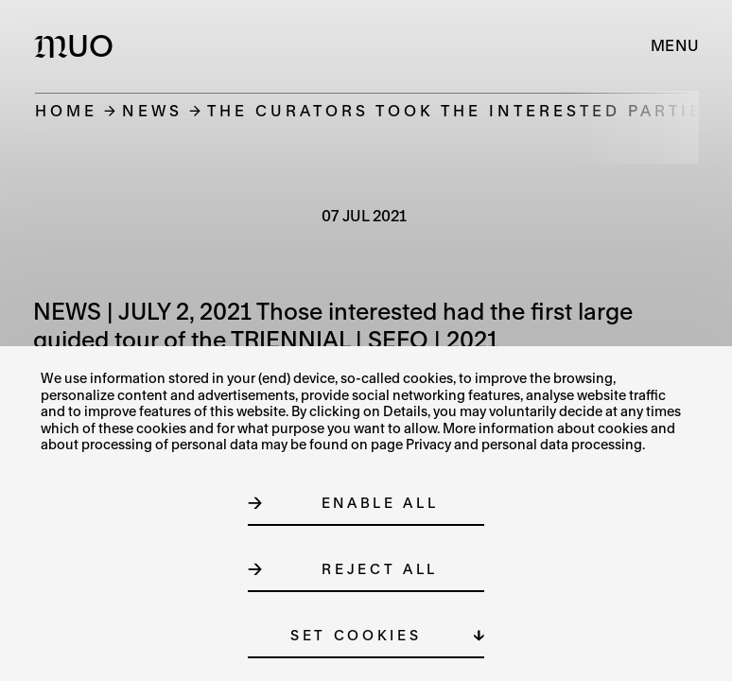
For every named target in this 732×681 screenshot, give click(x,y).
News (152, 110)
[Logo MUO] (78, 45)
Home (66, 110)
